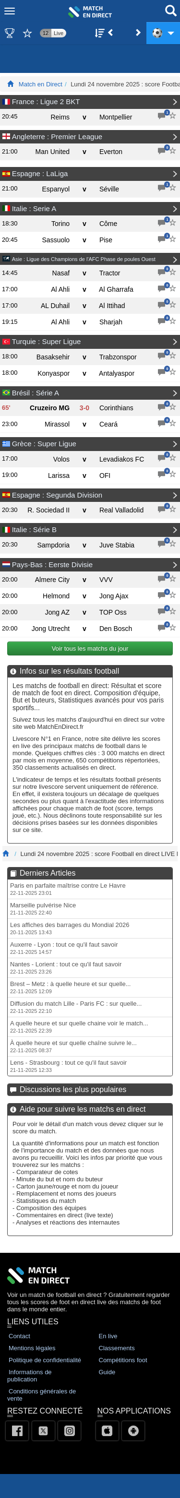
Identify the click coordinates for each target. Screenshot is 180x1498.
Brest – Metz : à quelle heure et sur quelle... (70, 987)
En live (108, 1336)
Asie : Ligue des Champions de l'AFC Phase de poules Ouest (84, 259)
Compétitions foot (123, 1360)
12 (46, 33)
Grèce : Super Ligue (44, 444)
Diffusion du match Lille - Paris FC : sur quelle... (76, 1007)
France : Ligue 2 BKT (46, 101)
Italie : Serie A (34, 208)
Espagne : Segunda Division (57, 495)
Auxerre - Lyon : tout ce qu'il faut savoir (64, 948)
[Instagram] (69, 1430)
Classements (117, 1348)
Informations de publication (29, 1375)
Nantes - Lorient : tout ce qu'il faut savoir (65, 968)
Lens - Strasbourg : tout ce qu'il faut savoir (68, 1066)
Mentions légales (32, 1348)
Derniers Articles (47, 873)
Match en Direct (40, 84)
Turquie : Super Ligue (46, 341)
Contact (19, 1336)
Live (58, 33)
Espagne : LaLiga (40, 173)
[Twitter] (43, 1430)
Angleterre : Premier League (57, 136)
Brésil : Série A (35, 393)
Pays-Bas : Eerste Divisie (52, 564)
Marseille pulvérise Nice (43, 908)
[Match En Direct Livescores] (10, 84)
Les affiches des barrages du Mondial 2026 (69, 928)
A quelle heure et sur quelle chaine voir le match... (79, 1027)
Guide (107, 1372)
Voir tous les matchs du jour (90, 648)
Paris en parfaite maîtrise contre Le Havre (68, 889)
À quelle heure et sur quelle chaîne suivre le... (73, 1046)
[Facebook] (17, 1430)
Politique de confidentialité (45, 1360)
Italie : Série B (34, 529)
